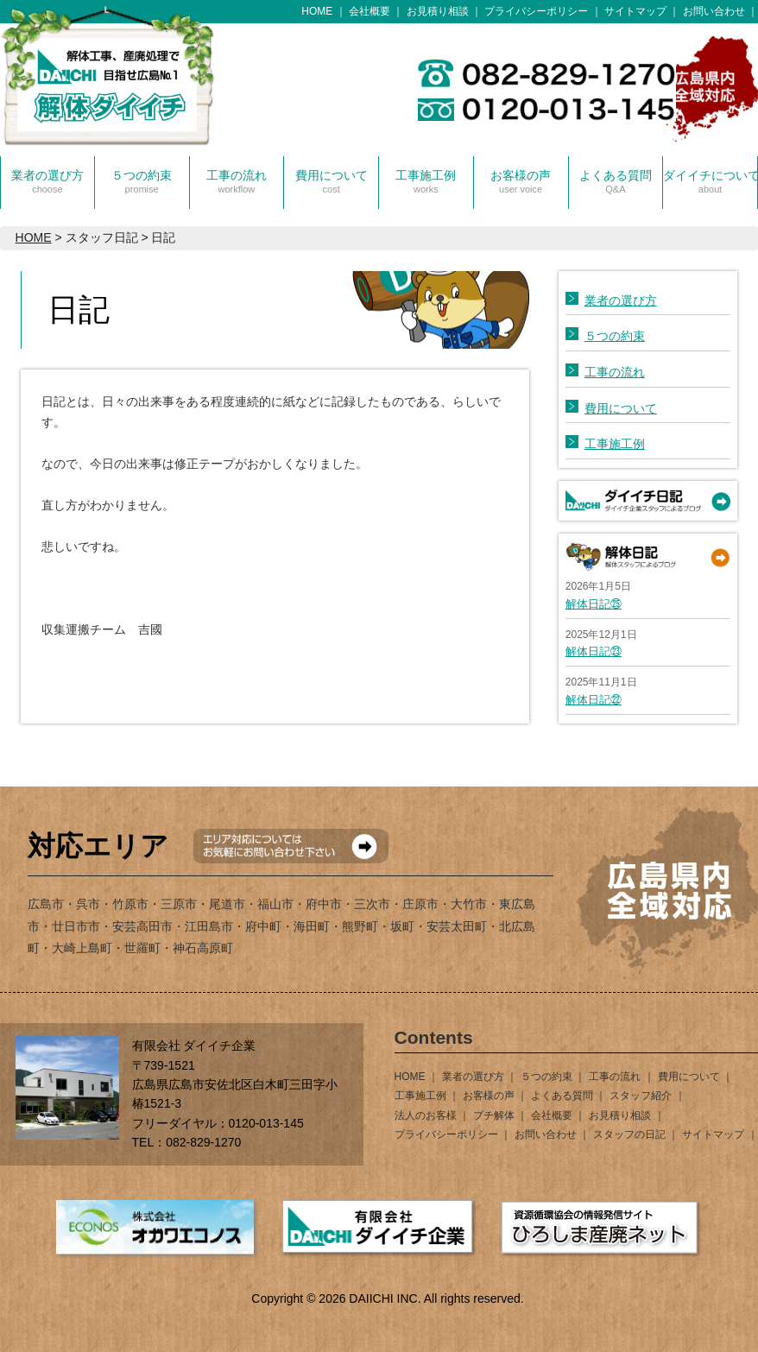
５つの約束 (141, 181)
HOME (316, 11)
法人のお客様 (426, 1115)
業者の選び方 (47, 181)
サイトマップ (635, 11)
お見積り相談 (438, 11)
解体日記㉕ (593, 603)
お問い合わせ (714, 11)
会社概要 (369, 11)
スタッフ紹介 (641, 1096)
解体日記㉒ (593, 699)
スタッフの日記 (629, 1134)
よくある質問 (615, 181)
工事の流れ (236, 181)
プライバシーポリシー (536, 11)
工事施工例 (425, 181)
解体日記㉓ (593, 651)
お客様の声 (520, 181)
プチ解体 (494, 1115)
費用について (331, 181)
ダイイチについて (710, 181)
